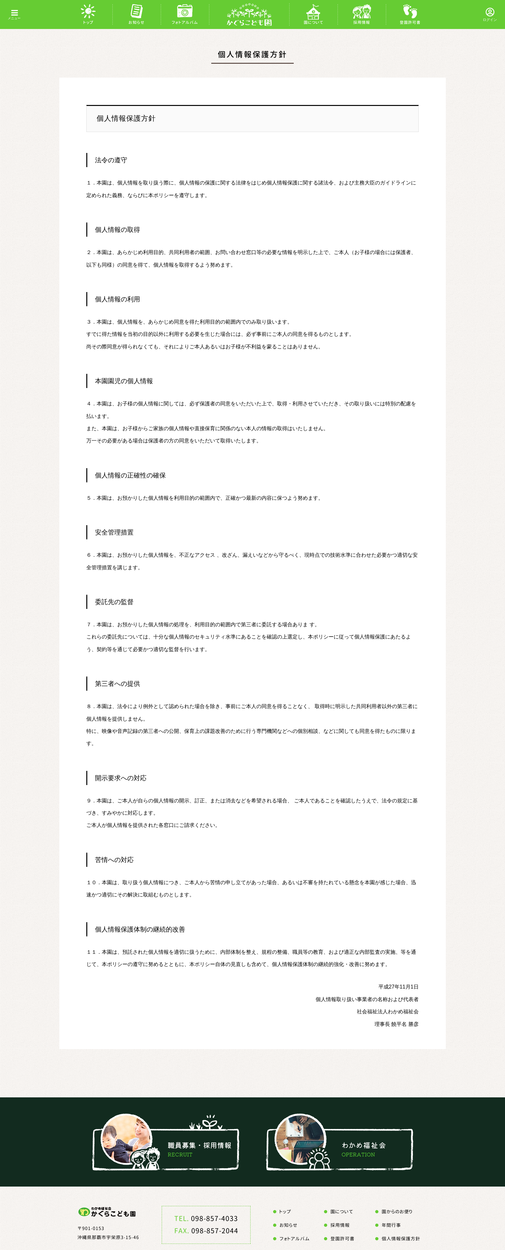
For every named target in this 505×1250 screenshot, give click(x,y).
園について (313, 22)
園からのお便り (397, 1211)
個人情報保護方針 (401, 1239)
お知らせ (137, 22)
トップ (88, 22)
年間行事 (391, 1225)
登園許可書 (410, 22)
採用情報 (361, 22)
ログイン (490, 20)
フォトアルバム (185, 22)
